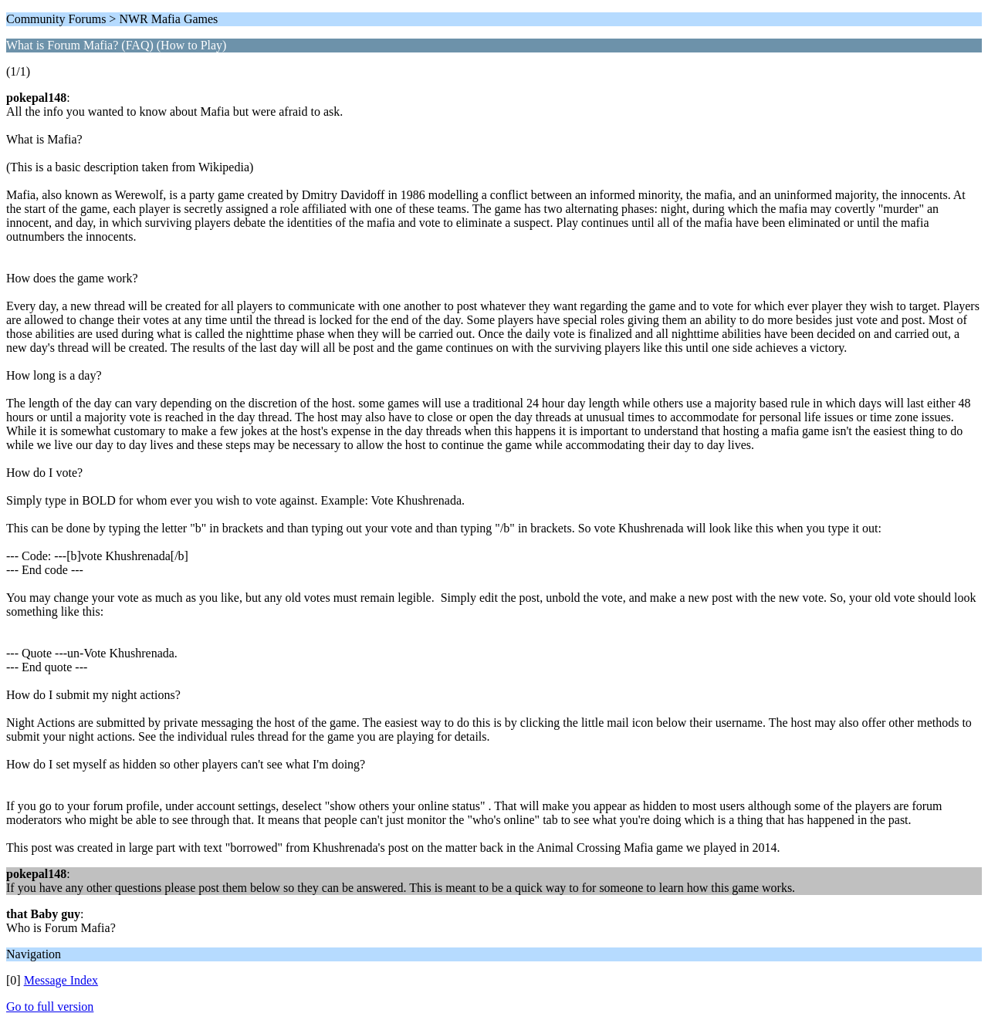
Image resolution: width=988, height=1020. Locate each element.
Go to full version (49, 1006)
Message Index (61, 980)
